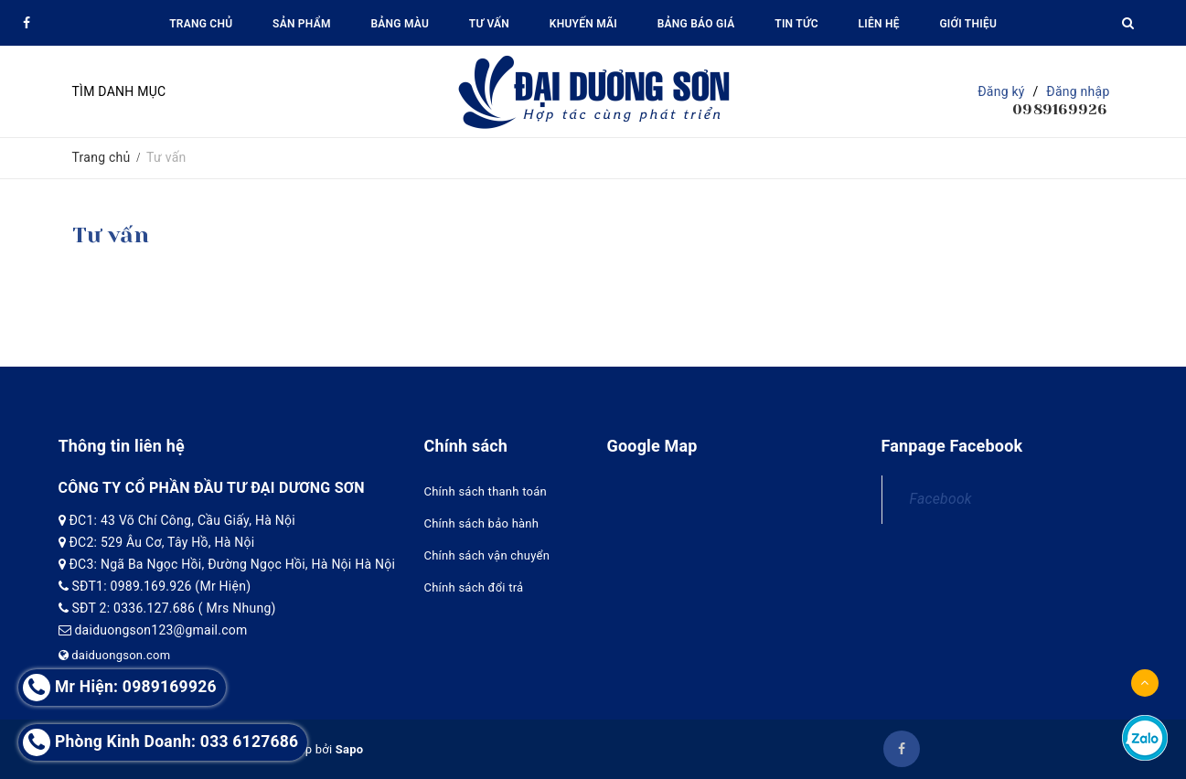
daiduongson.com (115, 655)
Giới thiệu (968, 23)
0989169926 (1059, 109)
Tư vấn (489, 23)
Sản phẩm (301, 23)
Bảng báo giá (696, 23)
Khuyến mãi (583, 23)
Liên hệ (878, 23)
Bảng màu (399, 23)
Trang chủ (200, 23)
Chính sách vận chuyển (487, 555)
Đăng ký (1001, 91)
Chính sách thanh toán (485, 491)
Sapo (350, 749)
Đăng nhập (1077, 91)
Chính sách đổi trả (474, 587)
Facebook (941, 498)
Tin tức (796, 23)
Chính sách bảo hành (482, 523)
